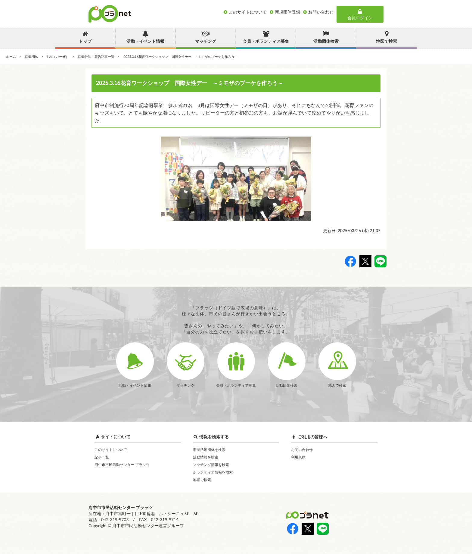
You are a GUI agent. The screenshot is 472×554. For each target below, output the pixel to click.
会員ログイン (360, 14)
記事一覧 (102, 457)
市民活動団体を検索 (209, 449)
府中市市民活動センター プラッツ (122, 464)
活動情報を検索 (205, 457)
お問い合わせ (302, 449)
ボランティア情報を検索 (213, 472)
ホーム (11, 56)
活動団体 (31, 56)
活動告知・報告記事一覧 (96, 56)
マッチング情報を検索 (211, 464)
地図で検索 (202, 479)
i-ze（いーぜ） (58, 56)
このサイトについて (111, 449)
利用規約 (298, 457)
